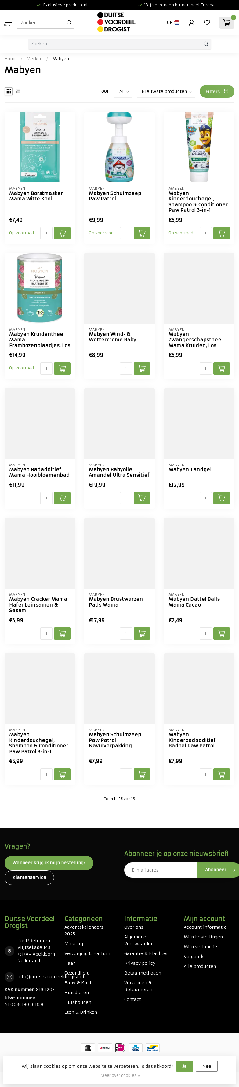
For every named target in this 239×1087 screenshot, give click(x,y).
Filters (216, 91)
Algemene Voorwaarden (139, 940)
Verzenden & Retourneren (138, 986)
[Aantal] (46, 233)
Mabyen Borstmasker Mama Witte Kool (36, 196)
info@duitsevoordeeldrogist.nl (50, 976)
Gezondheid (76, 973)
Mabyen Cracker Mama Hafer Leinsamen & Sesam (38, 605)
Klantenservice (29, 877)
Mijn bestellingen (203, 937)
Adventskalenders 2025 (83, 930)
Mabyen (60, 58)
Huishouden (77, 1002)
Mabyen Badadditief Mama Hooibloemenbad (39, 472)
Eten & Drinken (80, 1012)
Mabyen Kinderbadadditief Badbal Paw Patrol (191, 740)
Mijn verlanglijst (202, 946)
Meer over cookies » (120, 1075)
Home (11, 58)
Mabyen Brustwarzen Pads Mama (116, 602)
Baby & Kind (77, 983)
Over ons (133, 927)
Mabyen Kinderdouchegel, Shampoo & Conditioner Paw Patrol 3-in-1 (198, 202)
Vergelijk (193, 956)
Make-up (74, 943)
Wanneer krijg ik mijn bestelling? (49, 862)
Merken (34, 58)
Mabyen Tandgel (190, 469)
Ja (185, 1066)
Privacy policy (139, 963)
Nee (206, 1066)
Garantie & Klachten (146, 953)
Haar (69, 963)
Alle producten (200, 966)
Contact (132, 999)
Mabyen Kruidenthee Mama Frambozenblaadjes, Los (39, 340)
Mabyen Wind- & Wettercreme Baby (112, 337)
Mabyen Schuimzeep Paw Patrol (115, 196)
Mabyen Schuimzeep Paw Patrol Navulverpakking (115, 740)
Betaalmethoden (142, 973)
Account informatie (205, 927)
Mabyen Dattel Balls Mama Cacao (194, 602)
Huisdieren (76, 992)
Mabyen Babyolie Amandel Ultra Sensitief (119, 472)
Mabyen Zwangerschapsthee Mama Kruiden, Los (194, 340)
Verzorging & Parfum (87, 953)
